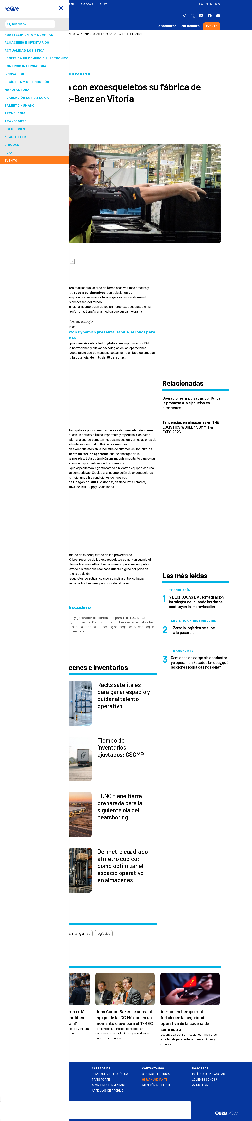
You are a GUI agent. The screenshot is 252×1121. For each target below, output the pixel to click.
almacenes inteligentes (72, 933)
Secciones (166, 26)
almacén (40, 933)
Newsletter (65, 4)
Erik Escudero (57, 122)
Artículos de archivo (107, 1090)
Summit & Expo (45, 1073)
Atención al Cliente (156, 1085)
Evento (212, 26)
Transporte (101, 1079)
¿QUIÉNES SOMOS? (204, 1079)
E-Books (87, 4)
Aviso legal (200, 1085)
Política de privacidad (208, 1074)
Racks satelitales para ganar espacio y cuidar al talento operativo (96, 34)
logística (103, 933)
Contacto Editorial (156, 1074)
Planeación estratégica (110, 1074)
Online (38, 1068)
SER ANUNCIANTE (155, 1079)
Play (103, 4)
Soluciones (190, 26)
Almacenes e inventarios (60, 74)
